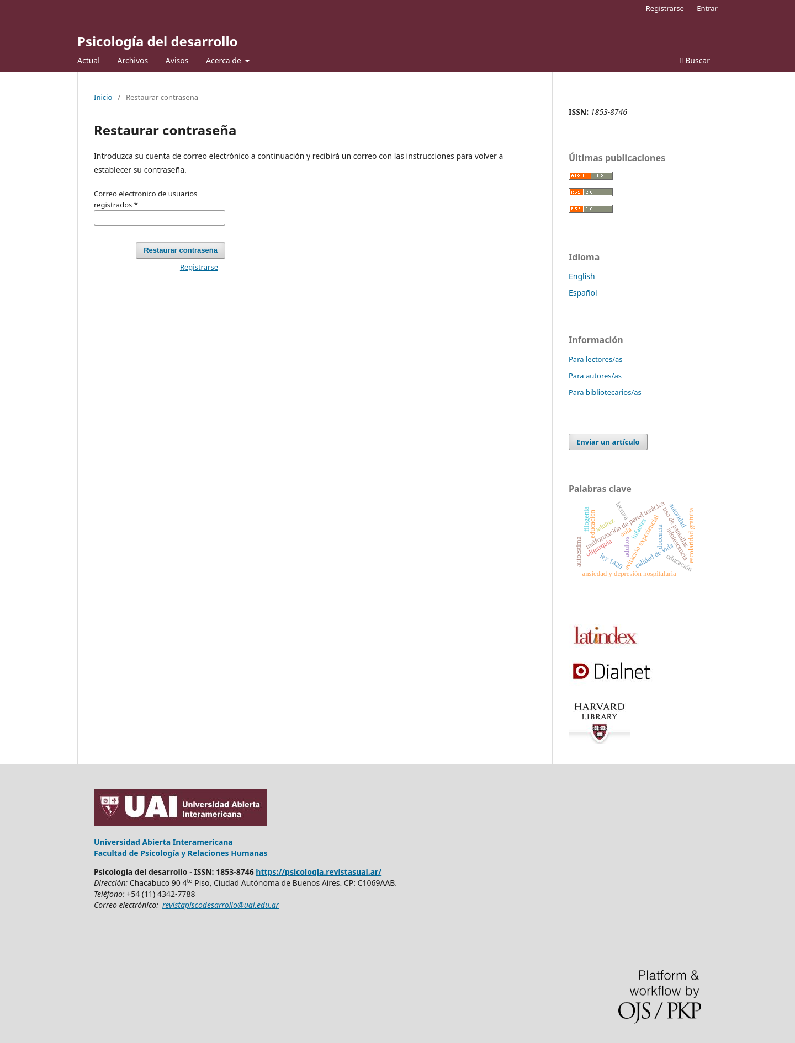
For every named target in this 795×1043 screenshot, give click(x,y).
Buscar (694, 60)
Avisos (177, 60)
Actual (88, 60)
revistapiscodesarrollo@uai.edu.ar (220, 905)
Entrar (707, 8)
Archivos (132, 60)
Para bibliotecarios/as (605, 392)
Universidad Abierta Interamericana (164, 842)
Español (583, 292)
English (582, 276)
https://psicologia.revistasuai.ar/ (318, 872)
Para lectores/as (596, 359)
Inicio (103, 97)
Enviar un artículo (608, 442)
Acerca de (224, 60)
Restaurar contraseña (181, 250)
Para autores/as (595, 376)
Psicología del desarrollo (157, 41)
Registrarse (665, 8)
